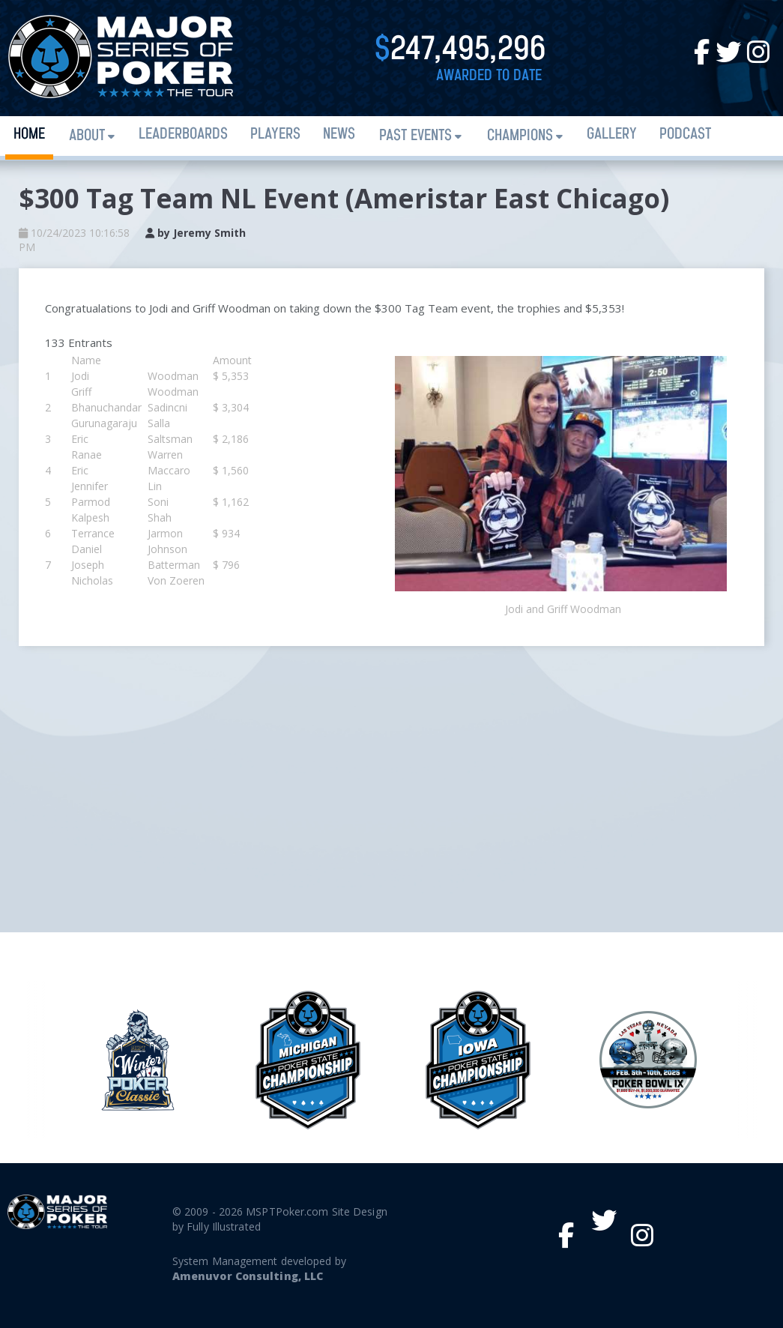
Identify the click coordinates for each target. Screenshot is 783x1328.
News (339, 134)
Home (29, 134)
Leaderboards (183, 134)
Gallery (612, 134)
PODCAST (685, 134)
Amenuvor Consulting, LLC (247, 1276)
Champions (520, 136)
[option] (478, 1060)
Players (275, 134)
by (195, 233)
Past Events (415, 136)
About (87, 136)
